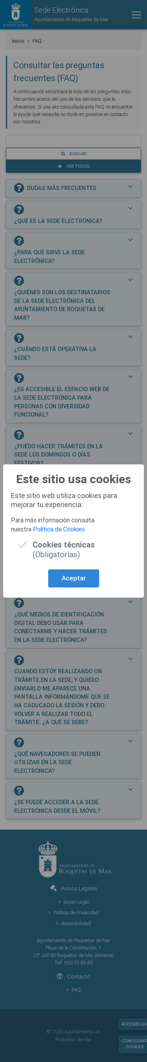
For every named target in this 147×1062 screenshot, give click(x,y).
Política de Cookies (59, 529)
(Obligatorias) (64, 544)
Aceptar (74, 578)
